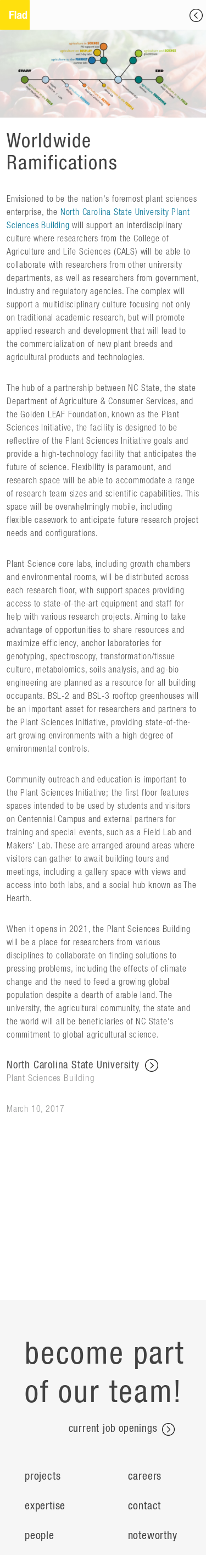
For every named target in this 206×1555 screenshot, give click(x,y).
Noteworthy (152, 1535)
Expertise (45, 1506)
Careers (145, 1476)
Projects (42, 1476)
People (39, 1535)
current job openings (122, 1429)
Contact (145, 1506)
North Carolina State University (103, 1072)
